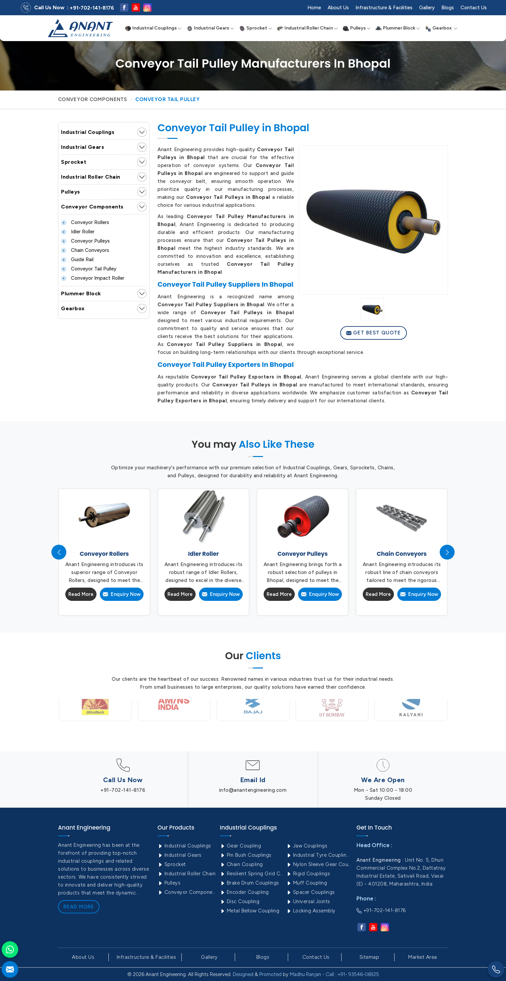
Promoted (270, 974)
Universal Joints (308, 901)
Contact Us (474, 8)
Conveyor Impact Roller (92, 278)
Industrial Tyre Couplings (318, 855)
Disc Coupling (239, 901)
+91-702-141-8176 (92, 8)
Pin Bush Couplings (246, 855)
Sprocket (255, 28)
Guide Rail (77, 259)
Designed (243, 974)
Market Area (422, 957)
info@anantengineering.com (253, 790)
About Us (338, 8)
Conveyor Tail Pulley (88, 269)
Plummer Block (397, 28)
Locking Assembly (311, 911)
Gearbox (441, 28)
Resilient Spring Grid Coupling (252, 874)
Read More (81, 594)
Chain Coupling (241, 864)
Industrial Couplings (153, 28)
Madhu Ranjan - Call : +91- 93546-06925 (334, 974)
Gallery (427, 8)
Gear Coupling (240, 846)
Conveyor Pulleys (85, 241)
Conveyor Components (92, 99)
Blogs (447, 8)
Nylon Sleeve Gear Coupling (318, 864)
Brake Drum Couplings (249, 883)
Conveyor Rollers (85, 222)
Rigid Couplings (308, 874)
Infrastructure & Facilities (383, 8)
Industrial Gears (210, 28)
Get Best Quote (373, 333)
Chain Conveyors (85, 250)
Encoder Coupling (244, 892)
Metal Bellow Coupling (249, 911)
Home (314, 8)
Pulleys (357, 28)
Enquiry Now (122, 594)
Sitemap (369, 957)
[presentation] (58, 552)
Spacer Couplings (310, 892)
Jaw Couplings (306, 846)
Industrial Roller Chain (307, 28)
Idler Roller (78, 232)
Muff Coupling (306, 883)
